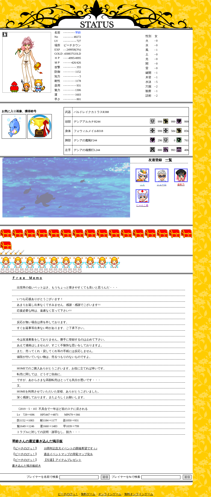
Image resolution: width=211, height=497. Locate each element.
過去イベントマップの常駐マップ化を (68, 454)
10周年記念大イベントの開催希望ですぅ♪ (70, 448)
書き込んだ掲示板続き (26, 465)
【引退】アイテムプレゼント (62, 460)
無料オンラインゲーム (138, 494)
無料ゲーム (88, 494)
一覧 (168, 160)
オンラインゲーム (109, 494)
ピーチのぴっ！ (25, 448)
